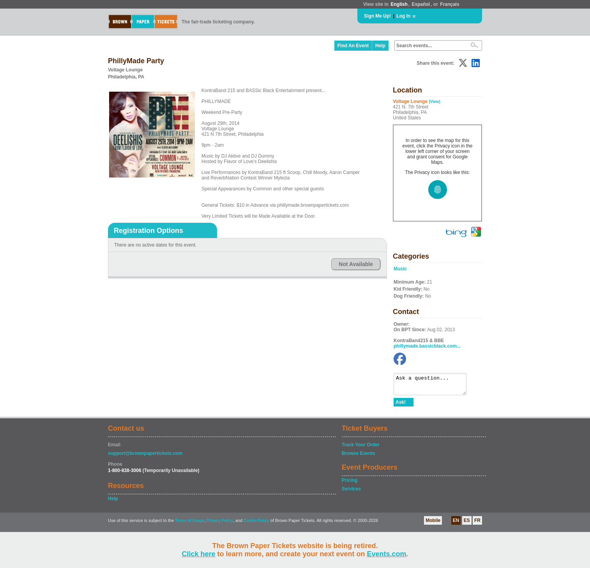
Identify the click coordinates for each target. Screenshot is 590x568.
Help (380, 45)
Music (400, 269)
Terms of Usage (189, 524)
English (398, 4)
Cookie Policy (256, 524)
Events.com (386, 554)
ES (467, 524)
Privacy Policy (220, 524)
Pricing (350, 483)
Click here (198, 554)
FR (477, 524)
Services (351, 492)
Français (449, 4)
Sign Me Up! (377, 16)
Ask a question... (434, 386)
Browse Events (358, 457)
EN (456, 524)
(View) (434, 101)
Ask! (401, 405)
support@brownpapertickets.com (145, 457)
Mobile (433, 524)
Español (421, 4)
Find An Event (353, 45)
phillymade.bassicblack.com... (427, 346)
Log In (403, 16)
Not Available (356, 264)
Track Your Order (361, 448)
